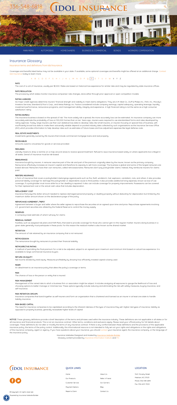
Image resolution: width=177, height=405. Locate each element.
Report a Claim (71, 389)
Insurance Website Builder (108, 345)
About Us (103, 372)
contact (104, 340)
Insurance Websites (65, 345)
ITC (117, 348)
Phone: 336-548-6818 (143, 378)
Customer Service (72, 380)
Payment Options (72, 385)
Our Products (71, 376)
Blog (101, 385)
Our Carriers (105, 380)
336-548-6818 (26, 6)
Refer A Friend (105, 376)
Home (68, 372)
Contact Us (104, 389)
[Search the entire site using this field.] (148, 6)
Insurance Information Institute (98, 348)
